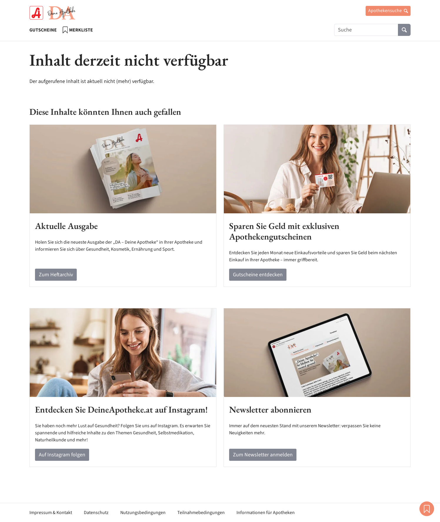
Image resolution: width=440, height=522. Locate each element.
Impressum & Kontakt (50, 512)
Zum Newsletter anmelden (263, 454)
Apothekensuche (388, 10)
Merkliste (78, 29)
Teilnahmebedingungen (201, 512)
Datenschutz (96, 512)
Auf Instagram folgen (62, 454)
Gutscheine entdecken (258, 274)
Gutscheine (43, 30)
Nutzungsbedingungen (143, 512)
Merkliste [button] (426, 508)
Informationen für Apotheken (265, 512)
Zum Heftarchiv (56, 274)
